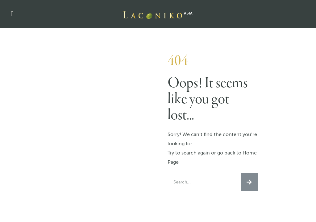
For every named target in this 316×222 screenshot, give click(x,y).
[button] (12, 14)
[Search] (249, 182)
